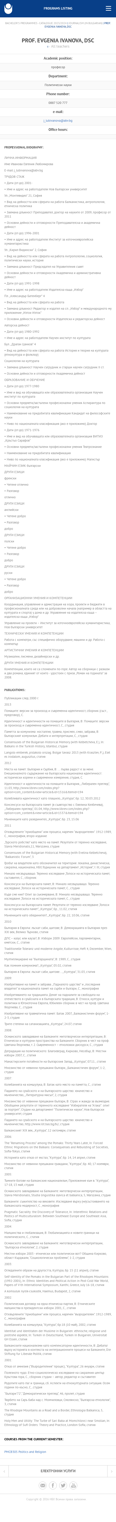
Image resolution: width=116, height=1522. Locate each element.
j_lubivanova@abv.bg (58, 121)
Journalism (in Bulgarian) (85, 23)
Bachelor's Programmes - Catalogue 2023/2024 (36, 23)
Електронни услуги (58, 1471)
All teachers (60, 47)
